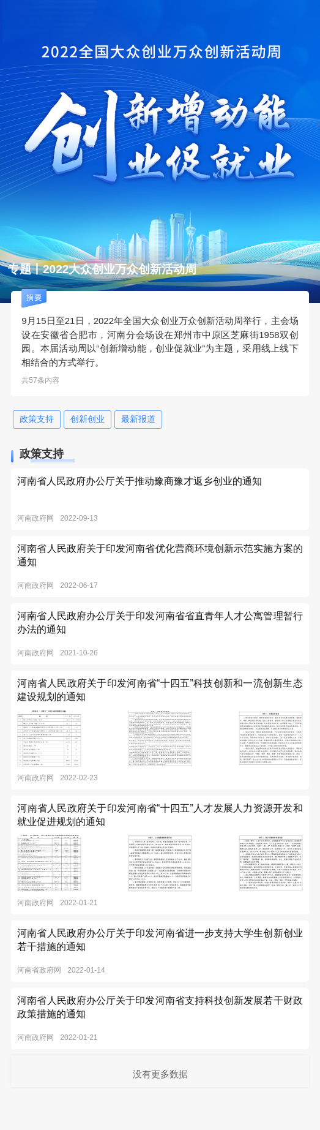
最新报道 (138, 419)
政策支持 (37, 419)
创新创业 (87, 419)
